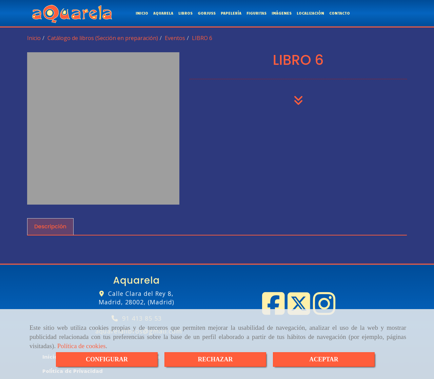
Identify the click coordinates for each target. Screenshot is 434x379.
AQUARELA (163, 12)
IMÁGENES (282, 12)
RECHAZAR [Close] (215, 359)
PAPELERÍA (231, 12)
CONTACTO (339, 12)
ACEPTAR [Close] (323, 359)
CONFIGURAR (107, 359)
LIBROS (185, 12)
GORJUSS (207, 12)
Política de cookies (81, 345)
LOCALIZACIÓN (310, 12)
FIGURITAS (256, 12)
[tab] (50, 225)
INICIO (142, 12)
